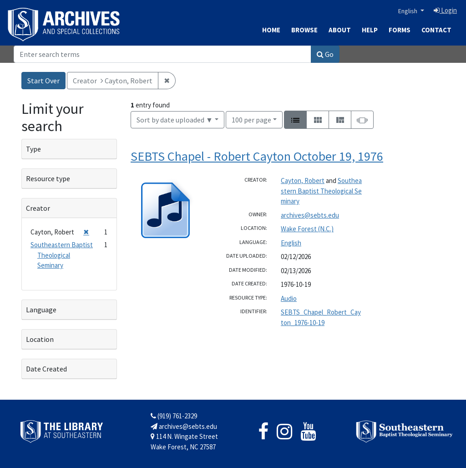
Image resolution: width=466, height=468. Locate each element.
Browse (304, 29)
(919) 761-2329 (174, 416)
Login (445, 10)
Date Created (46, 368)
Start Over (43, 80)
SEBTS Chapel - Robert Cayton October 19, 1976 (257, 156)
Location (40, 339)
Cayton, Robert (302, 180)
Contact (436, 29)
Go (325, 54)
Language (41, 309)
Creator (38, 208)
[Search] (162, 54)
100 (251, 119)
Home (271, 29)
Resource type (48, 178)
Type (33, 148)
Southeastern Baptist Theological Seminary (321, 190)
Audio (289, 298)
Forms (399, 29)
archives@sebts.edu (310, 215)
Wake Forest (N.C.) (307, 228)
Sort (175, 119)
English (408, 11)
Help (370, 29)
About (340, 29)
